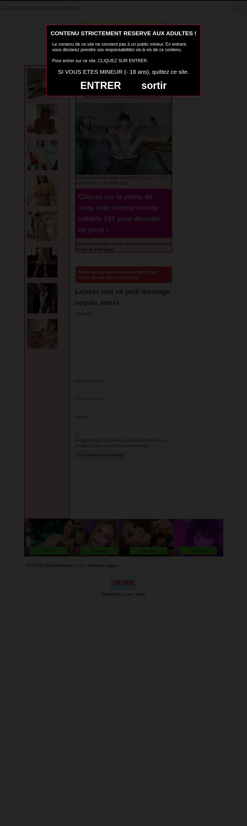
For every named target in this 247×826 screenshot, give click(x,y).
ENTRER (100, 85)
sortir (154, 85)
